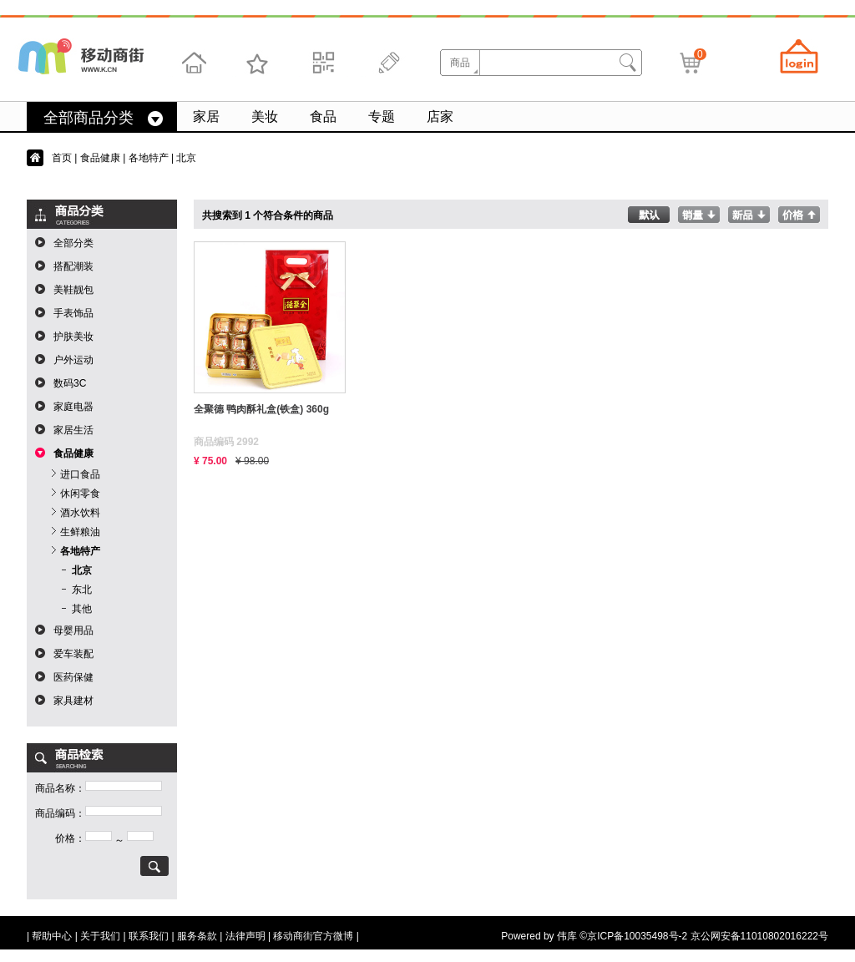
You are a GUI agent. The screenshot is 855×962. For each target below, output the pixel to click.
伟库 (567, 936)
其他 (82, 609)
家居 (206, 116)
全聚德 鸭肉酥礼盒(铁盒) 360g (261, 409)
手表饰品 (73, 313)
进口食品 (80, 474)
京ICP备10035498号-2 (637, 936)
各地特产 (149, 158)
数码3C (69, 383)
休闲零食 (80, 493)
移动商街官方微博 (313, 936)
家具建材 (73, 700)
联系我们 (149, 936)
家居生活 (73, 430)
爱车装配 (73, 654)
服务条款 (197, 936)
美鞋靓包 (73, 290)
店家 (440, 116)
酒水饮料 (80, 513)
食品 (323, 116)
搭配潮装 (73, 266)
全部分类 (73, 243)
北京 (82, 570)
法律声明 (245, 936)
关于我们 (100, 936)
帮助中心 (52, 936)
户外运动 (73, 360)
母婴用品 (73, 630)
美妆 (264, 116)
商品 (460, 62)
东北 (82, 589)
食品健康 (100, 158)
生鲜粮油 (80, 532)
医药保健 (73, 677)
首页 (62, 158)
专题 (381, 116)
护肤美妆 (73, 336)
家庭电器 (73, 407)
